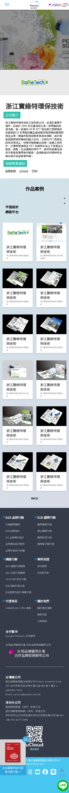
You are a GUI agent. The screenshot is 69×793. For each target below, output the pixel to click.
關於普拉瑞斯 (44, 608)
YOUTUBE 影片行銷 (16, 579)
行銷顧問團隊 (13, 524)
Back (34, 498)
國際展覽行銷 (44, 524)
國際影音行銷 (44, 537)
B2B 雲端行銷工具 (15, 585)
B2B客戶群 (43, 572)
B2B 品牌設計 (13, 531)
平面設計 (12, 206)
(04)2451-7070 (14, 690)
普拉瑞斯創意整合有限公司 (42, 760)
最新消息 (42, 614)
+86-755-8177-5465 (17, 719)
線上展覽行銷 (44, 531)
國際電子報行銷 (45, 544)
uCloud (24, 171)
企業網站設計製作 (15, 544)
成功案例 (42, 566)
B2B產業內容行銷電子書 (18, 592)
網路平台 (12, 211)
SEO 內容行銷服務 (15, 572)
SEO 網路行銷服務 (15, 566)
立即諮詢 (42, 621)
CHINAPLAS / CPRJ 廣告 (18, 608)
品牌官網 (10, 171)
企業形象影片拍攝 (15, 550)
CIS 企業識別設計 (15, 537)
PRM (34, 171)
